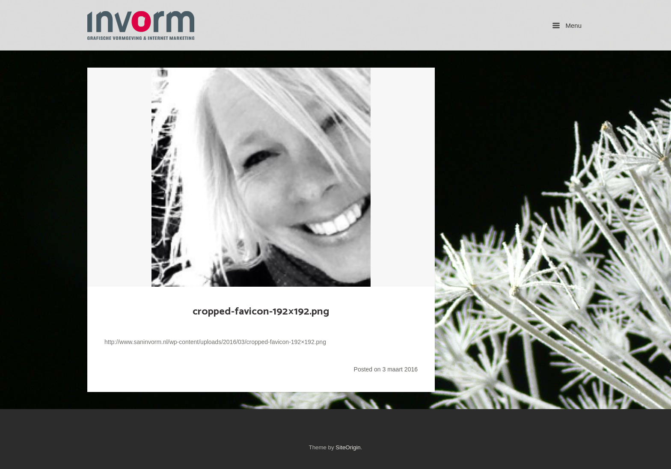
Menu (567, 25)
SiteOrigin (348, 447)
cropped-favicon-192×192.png (261, 311)
